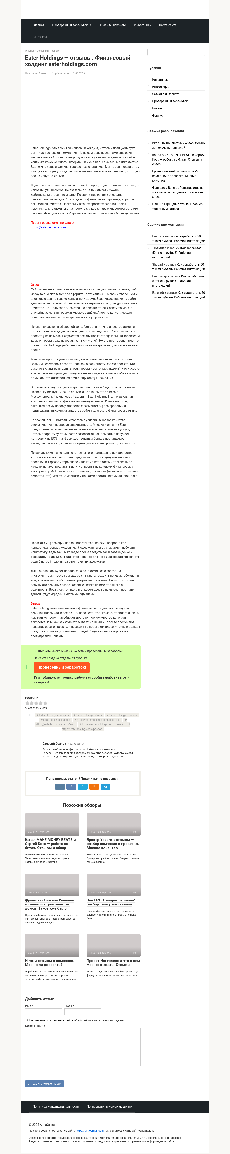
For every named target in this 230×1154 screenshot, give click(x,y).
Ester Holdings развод (56, 720)
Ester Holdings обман (89, 715)
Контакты (40, 37)
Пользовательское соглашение (109, 1107)
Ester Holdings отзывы (123, 715)
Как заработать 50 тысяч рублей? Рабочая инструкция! (177, 252)
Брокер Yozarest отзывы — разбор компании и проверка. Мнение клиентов (113, 843)
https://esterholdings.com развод (82, 729)
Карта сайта (168, 25)
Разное (157, 108)
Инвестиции (142, 25)
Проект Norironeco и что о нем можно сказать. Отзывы (113, 962)
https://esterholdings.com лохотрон (98, 720)
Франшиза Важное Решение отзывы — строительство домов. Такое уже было (49, 904)
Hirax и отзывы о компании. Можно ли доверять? (49, 962)
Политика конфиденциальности (56, 1107)
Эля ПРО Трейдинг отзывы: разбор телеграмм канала (111, 902)
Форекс (157, 115)
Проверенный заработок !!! (71, 25)
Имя (29, 1006)
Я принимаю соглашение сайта (50, 1020)
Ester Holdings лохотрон (54, 715)
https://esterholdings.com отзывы (103, 724)
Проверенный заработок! (61, 667)
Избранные (160, 80)
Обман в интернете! (113, 25)
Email (69, 1006)
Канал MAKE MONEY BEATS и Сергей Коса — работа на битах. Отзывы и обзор (50, 843)
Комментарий (35, 1026)
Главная (38, 25)
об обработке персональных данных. (76, 1020)
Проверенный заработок (170, 101)
